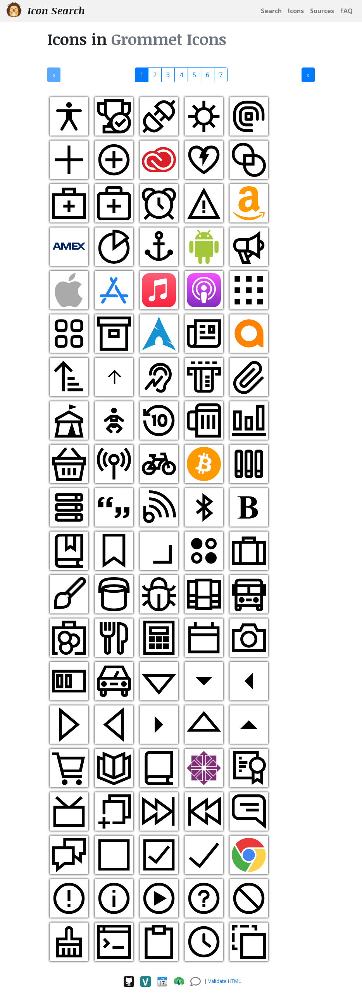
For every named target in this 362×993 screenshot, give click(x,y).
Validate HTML (224, 980)
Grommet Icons (168, 39)
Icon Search (45, 10)
